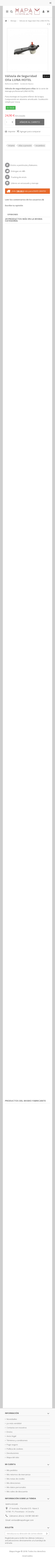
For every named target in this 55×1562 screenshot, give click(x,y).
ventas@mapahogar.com (22, 1520)
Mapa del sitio (13, 1457)
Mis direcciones (13, 1483)
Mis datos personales (16, 1487)
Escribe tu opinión (14, 205)
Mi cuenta (10, 1464)
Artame (11, 145)
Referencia (9, 84)
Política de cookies (15, 1449)
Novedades (12, 1419)
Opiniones (12, 214)
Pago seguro (12, 1444)
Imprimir (11, 131)
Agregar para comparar (30, 131)
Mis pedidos (12, 1470)
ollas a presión (25, 145)
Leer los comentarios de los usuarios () (24, 199)
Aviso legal (11, 1436)
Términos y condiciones (17, 1440)
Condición (24, 84)
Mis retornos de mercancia (18, 1474)
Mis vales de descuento (17, 1491)
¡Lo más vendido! (14, 1423)
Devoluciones (13, 1453)
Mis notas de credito (16, 1479)
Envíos (9, 1432)
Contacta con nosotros (17, 1427)
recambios (40, 145)
